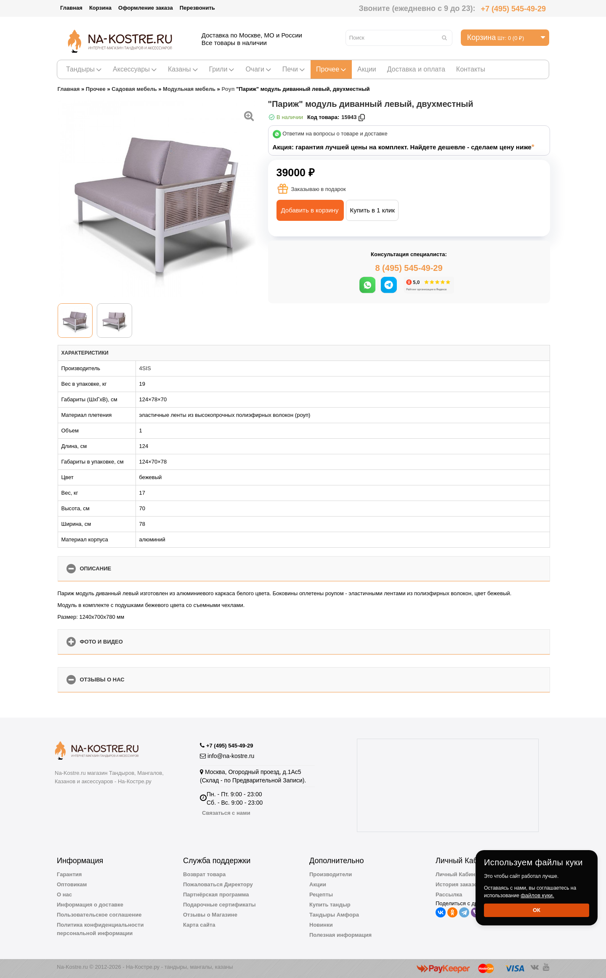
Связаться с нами (226, 813)
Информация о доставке (90, 904)
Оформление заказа (145, 8)
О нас (64, 894)
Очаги (258, 69)
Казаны (183, 69)
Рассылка (449, 894)
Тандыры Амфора (334, 915)
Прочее (331, 69)
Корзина (100, 8)
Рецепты (321, 894)
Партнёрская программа (216, 894)
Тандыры (84, 69)
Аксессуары (135, 69)
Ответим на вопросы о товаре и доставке (335, 134)
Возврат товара (204, 874)
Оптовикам (72, 884)
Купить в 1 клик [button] (372, 210)
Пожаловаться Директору (218, 884)
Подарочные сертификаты (219, 904)
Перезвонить (197, 8)
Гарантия (69, 874)
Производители (330, 874)
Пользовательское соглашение (99, 915)
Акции (366, 69)
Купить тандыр (330, 904)
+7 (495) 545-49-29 (513, 9)
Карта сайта (199, 925)
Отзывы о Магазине (210, 915)
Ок (536, 910)
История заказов (458, 884)
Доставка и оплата (416, 69)
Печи (293, 69)
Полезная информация (340, 935)
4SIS (145, 368)
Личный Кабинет (458, 874)
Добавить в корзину (310, 210)
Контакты (470, 69)
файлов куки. (537, 895)
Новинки (321, 925)
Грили (222, 69)
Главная (71, 8)
